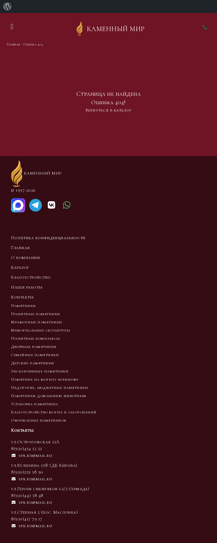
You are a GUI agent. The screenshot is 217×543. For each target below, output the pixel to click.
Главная (20, 247)
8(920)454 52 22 (26, 449)
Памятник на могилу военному (45, 379)
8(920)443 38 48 (27, 495)
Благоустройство (31, 277)
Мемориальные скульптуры (40, 330)
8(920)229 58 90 (27, 472)
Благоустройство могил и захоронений (54, 412)
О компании (25, 257)
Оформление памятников (38, 420)
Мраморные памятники (36, 321)
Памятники (23, 305)
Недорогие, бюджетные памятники (49, 387)
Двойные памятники (34, 346)
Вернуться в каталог (109, 110)
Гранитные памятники (35, 313)
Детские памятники (32, 362)
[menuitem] (7, 6)
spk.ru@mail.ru (31, 455)
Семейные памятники (35, 354)
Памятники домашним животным (48, 395)
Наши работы (27, 287)
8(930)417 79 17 (26, 519)
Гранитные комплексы (35, 338)
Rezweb (45, 539)
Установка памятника (34, 403)
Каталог (20, 267)
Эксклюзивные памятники (39, 371)
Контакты (22, 297)
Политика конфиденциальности (48, 238)
